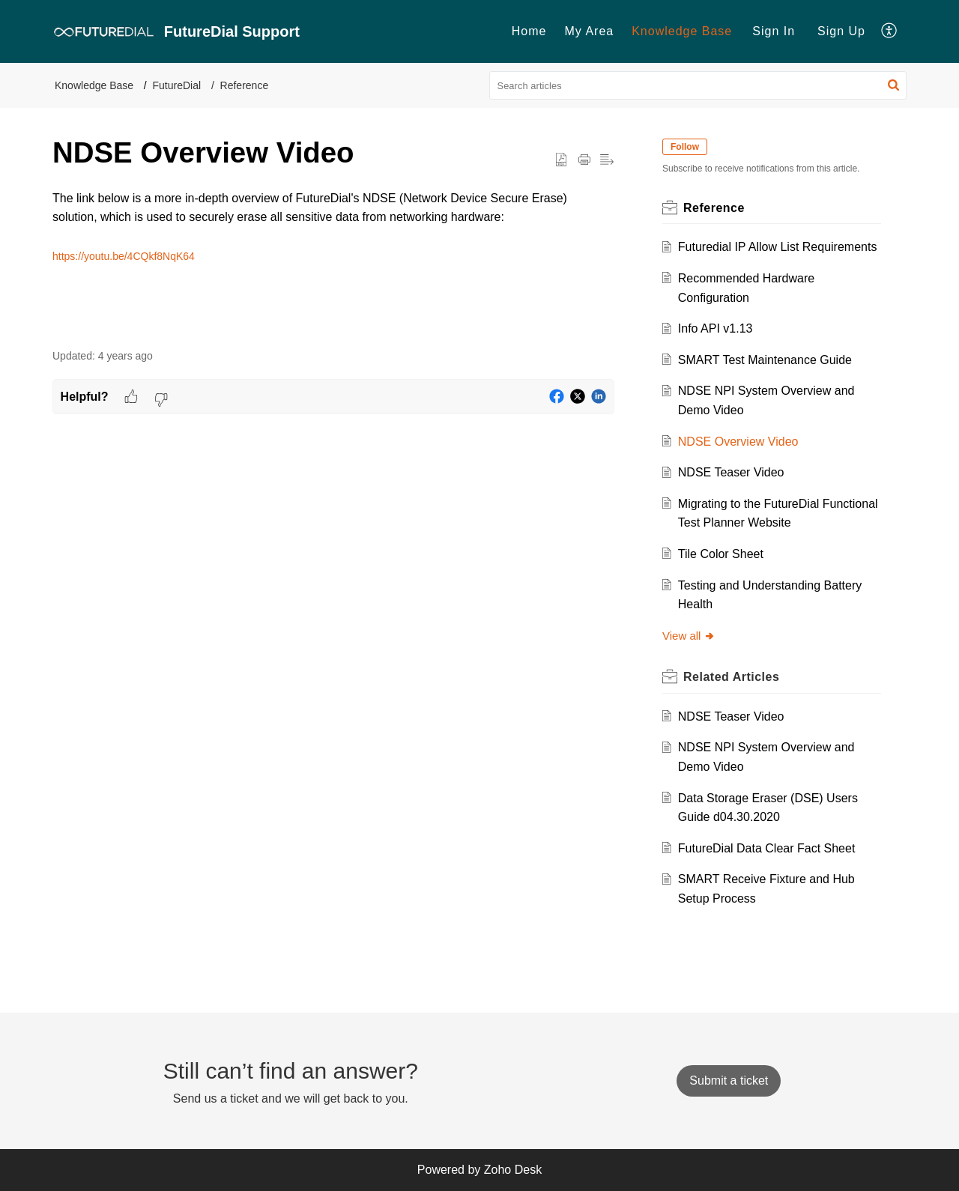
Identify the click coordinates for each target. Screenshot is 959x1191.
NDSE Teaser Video (731, 472)
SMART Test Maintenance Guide (765, 360)
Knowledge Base (94, 85)
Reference (244, 85)
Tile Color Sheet (720, 554)
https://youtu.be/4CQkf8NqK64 (123, 256)
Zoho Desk (513, 1169)
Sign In (773, 31)
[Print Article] (584, 160)
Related (731, 676)
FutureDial (177, 85)
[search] (698, 85)
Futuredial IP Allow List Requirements (777, 246)
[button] (893, 85)
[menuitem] (529, 31)
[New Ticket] (729, 1080)
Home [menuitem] (529, 31)
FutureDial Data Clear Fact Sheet (767, 848)
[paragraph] (333, 227)
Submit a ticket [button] (728, 1080)
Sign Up (841, 31)
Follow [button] (685, 147)
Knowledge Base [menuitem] (682, 31)
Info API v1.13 (715, 328)
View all (689, 635)
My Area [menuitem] (589, 31)
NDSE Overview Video (738, 441)
